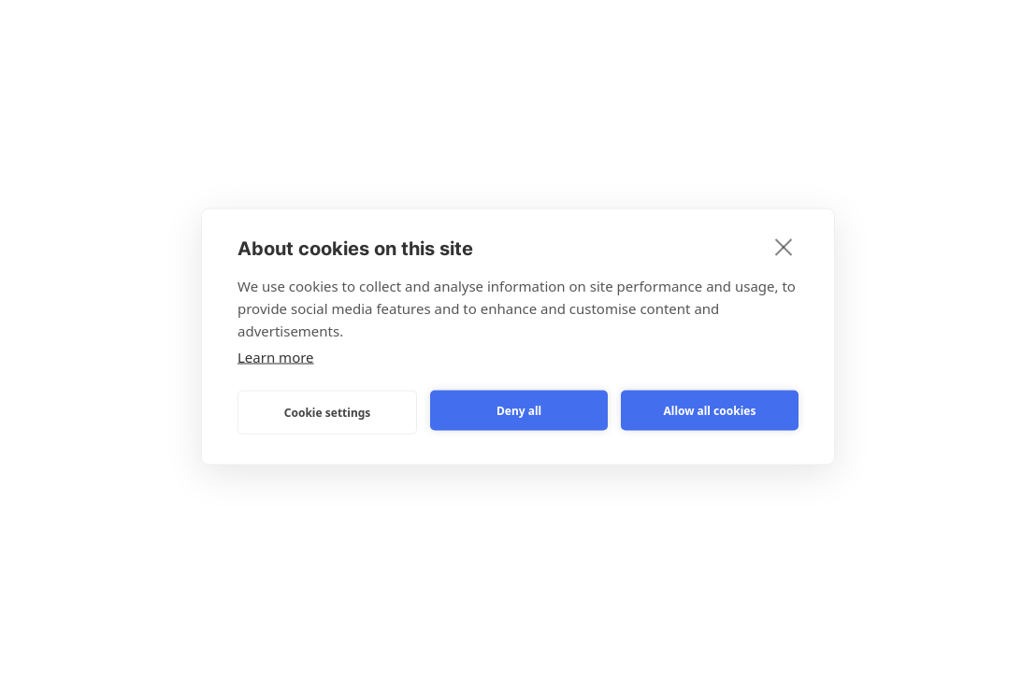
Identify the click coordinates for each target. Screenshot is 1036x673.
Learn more (275, 357)
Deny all (518, 410)
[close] (784, 247)
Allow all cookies (710, 410)
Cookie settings (327, 412)
